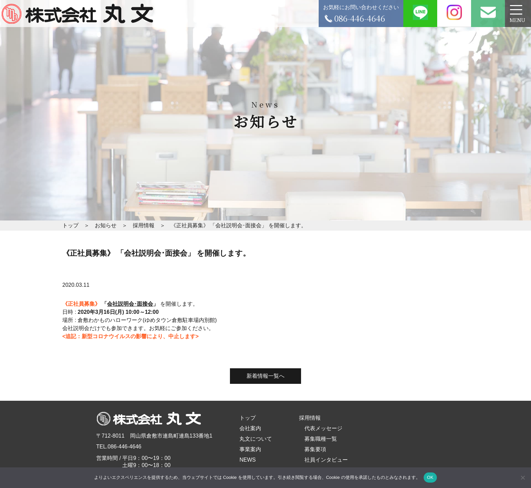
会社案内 (250, 428)
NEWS (247, 460)
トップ (247, 418)
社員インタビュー (326, 460)
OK (430, 477)
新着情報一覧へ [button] (265, 376)
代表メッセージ (323, 428)
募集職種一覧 (320, 439)
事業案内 (250, 449)
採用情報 (310, 418)
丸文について (255, 439)
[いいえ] (522, 477)
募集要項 (315, 449)
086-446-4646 (125, 446)
